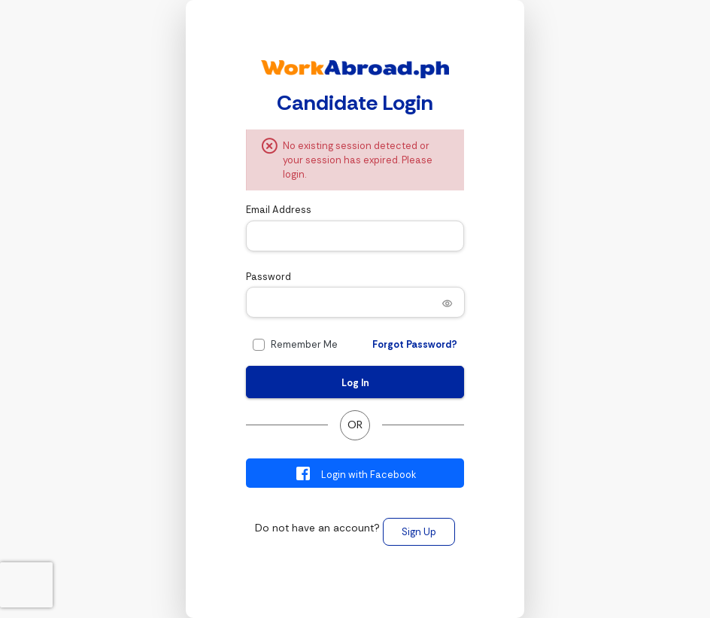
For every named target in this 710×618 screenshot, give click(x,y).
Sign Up (419, 531)
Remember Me (304, 344)
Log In (355, 382)
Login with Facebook (355, 473)
